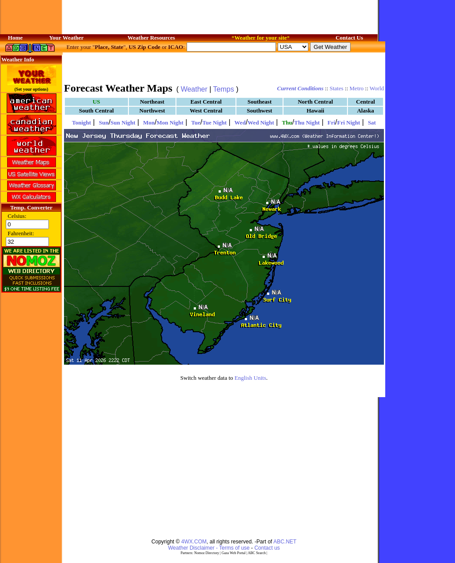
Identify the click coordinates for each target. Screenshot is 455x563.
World (377, 88)
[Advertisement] (224, 66)
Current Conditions (300, 88)
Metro (357, 88)
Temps (223, 89)
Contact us (266, 548)
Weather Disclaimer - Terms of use (209, 548)
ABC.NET (284, 542)
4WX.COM (194, 542)
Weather (194, 89)
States (336, 88)
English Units (250, 377)
